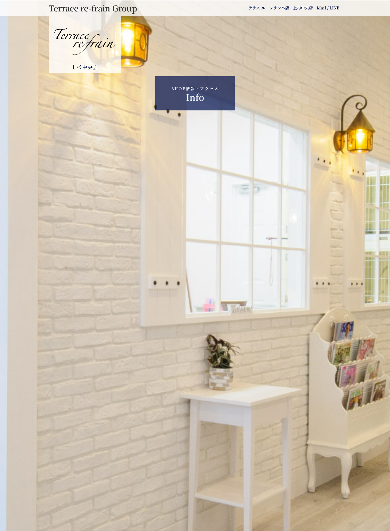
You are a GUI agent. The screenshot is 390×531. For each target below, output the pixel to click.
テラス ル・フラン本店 (268, 8)
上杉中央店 (303, 8)
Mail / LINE (328, 8)
